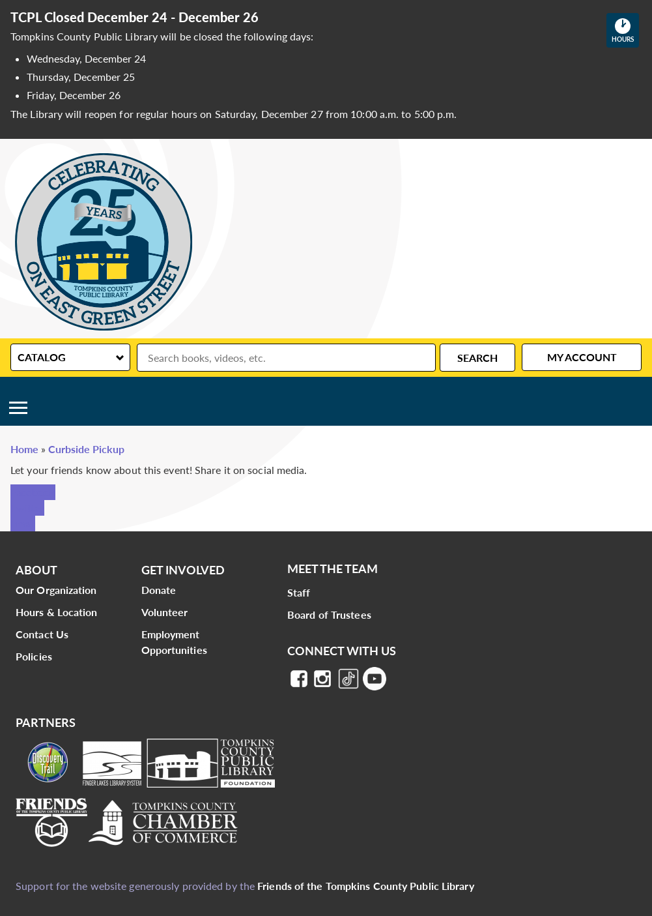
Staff (299, 592)
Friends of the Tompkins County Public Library (365, 885)
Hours (625, 30)
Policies (34, 656)
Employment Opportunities (174, 642)
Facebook (32, 492)
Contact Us (42, 634)
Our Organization (56, 590)
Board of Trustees (329, 614)
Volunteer (164, 612)
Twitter (27, 507)
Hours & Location (57, 612)
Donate (159, 590)
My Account (582, 357)
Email (22, 523)
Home (24, 449)
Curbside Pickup (86, 449)
